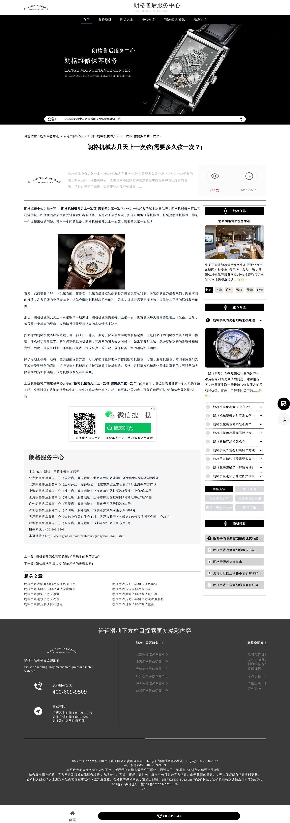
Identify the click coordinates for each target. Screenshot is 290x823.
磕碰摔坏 (254, 669)
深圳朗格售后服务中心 (45, 510)
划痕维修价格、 (259, 664)
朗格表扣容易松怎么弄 (229, 441)
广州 (91, 136)
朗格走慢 (219, 489)
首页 (86, 19)
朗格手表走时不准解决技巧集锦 (134, 584)
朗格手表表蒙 (219, 498)
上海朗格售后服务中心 (45, 490)
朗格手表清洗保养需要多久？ (234, 458)
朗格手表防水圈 (249, 498)
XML (145, 789)
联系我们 (200, 19)
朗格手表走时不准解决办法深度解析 (50, 589)
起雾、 (263, 659)
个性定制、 (256, 683)
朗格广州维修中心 (50, 383)
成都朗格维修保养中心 (152, 690)
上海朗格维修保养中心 (152, 661)
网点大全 (126, 19)
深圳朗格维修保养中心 (152, 683)
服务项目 (104, 19)
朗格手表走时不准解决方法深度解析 (138, 599)
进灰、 (253, 659)
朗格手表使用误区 (219, 507)
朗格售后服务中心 (157, 5)
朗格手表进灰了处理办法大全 (234, 476)
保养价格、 (256, 676)
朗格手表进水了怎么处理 (42, 599)
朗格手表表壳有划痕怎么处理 (234, 320)
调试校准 (254, 688)
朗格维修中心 (50, 136)
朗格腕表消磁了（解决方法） (234, 467)
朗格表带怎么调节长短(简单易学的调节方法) (67, 556)
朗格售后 (249, 489)
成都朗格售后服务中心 (45, 523)
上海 (219, 290)
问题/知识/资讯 (174, 19)
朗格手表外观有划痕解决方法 (234, 450)
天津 (250, 290)
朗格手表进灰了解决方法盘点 (133, 604)
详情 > (242, 279)
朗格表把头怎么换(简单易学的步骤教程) (64, 563)
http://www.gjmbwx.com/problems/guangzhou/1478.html (85, 536)
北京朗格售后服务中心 (45, 478)
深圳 (239, 290)
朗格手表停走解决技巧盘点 (43, 604)
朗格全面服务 (257, 643)
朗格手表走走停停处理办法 (131, 589)
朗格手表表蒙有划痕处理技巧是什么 (50, 584)
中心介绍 (148, 19)
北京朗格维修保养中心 (152, 654)
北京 (208, 290)
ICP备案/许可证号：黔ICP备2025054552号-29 (145, 784)
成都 (260, 290)
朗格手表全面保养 (66, 471)
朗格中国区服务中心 (150, 643)
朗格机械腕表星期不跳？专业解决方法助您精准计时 (250, 433)
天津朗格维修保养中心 (152, 669)
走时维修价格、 (259, 654)
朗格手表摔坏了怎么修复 (42, 594)
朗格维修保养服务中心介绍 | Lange (238, 407)
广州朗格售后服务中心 (45, 503)
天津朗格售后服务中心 (45, 516)
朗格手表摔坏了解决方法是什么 (134, 594)
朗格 (47, 471)
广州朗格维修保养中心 (152, 676)
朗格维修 (30, 208)
